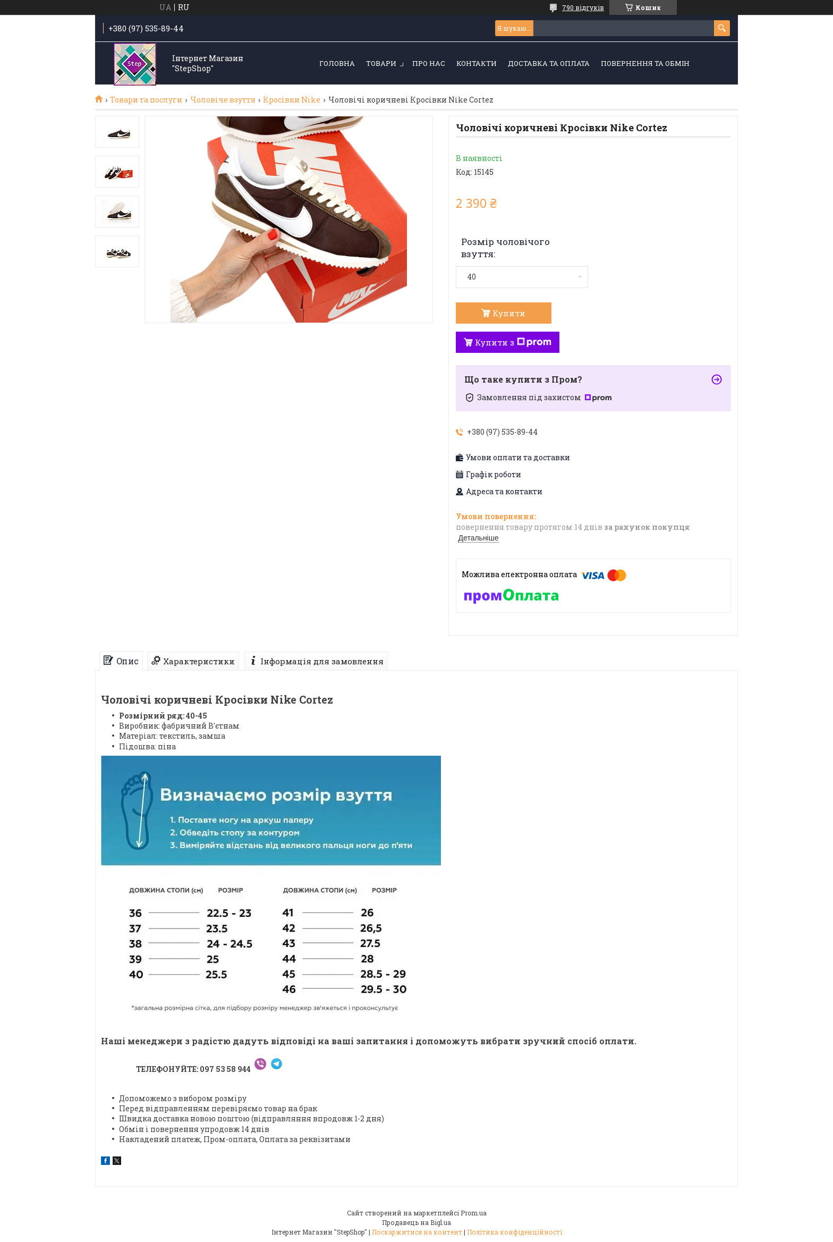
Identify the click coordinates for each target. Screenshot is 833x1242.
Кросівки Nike (291, 100)
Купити (508, 313)
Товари (381, 63)
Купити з (513, 342)
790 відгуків (583, 7)
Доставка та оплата (549, 63)
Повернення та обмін (645, 63)
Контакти (476, 63)
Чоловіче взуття (223, 100)
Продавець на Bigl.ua (416, 1222)
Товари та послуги (146, 100)
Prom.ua (474, 1213)
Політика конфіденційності (514, 1232)
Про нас (428, 63)
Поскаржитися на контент (417, 1232)
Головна (337, 63)
